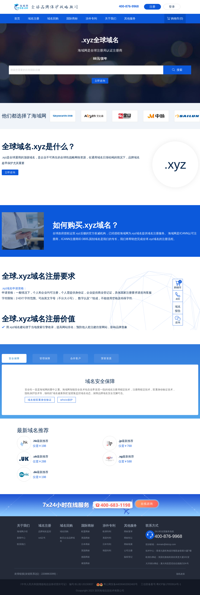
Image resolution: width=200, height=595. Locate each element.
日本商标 (85, 544)
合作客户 (75, 358)
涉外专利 (91, 18)
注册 (152, 6)
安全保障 (14, 358)
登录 (172, 6)
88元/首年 (100, 58)
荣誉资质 (106, 358)
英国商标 (85, 550)
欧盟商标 (85, 531)
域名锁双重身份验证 (40, 399)
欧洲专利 (107, 531)
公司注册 (128, 550)
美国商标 (85, 538)
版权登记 (128, 557)
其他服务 (130, 18)
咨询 (147, 503)
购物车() (175, 18)
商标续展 (128, 544)
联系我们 (21, 544)
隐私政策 (180, 574)
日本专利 (107, 544)
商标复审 (128, 531)
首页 (17, 18)
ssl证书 (41, 538)
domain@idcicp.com (166, 544)
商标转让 (128, 538)
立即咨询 (100, 80)
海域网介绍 (22, 531)
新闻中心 (21, 538)
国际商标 (72, 18)
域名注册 (33, 18)
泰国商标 (85, 563)
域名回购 (52, 18)
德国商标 (85, 557)
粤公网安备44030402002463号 (119, 584)
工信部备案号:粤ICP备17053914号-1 (161, 584)
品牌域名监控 (44, 531)
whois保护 (66, 399)
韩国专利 (107, 550)
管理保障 (45, 358)
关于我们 (110, 18)
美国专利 (107, 538)
